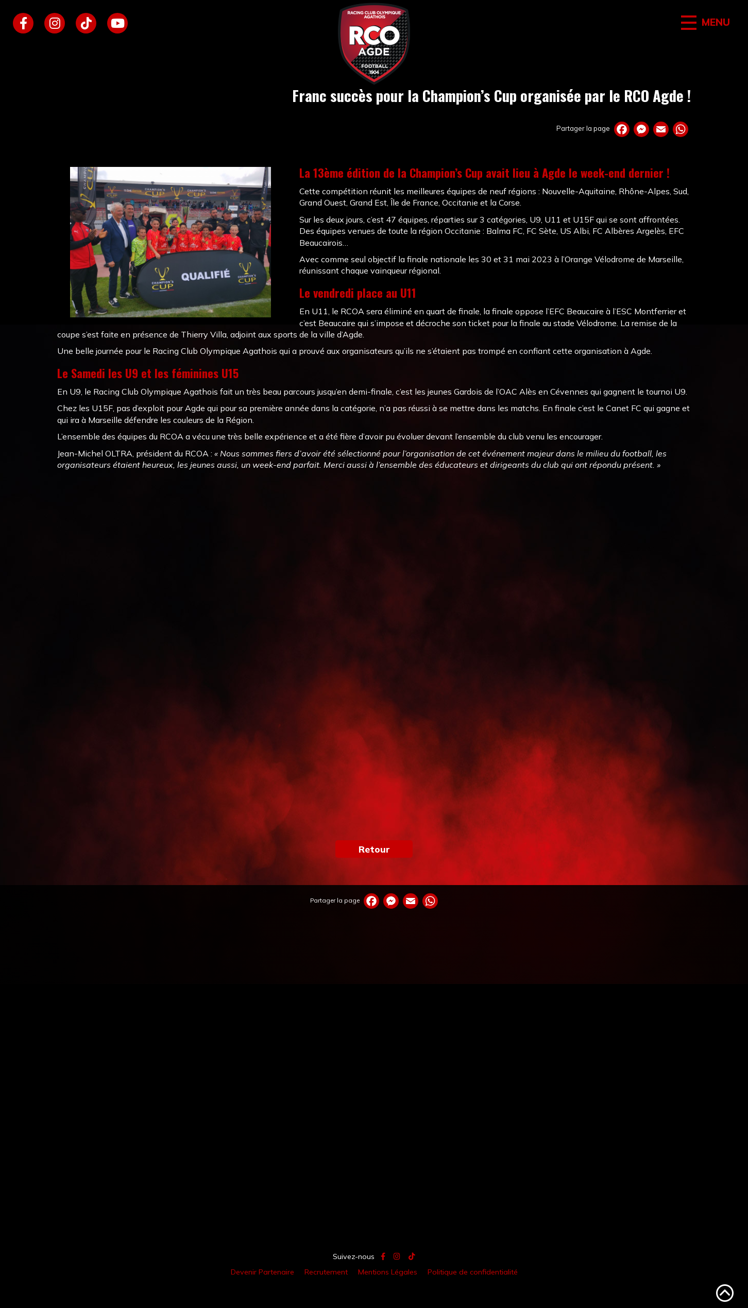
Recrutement (326, 1272)
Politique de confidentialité (473, 1272)
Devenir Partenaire (262, 1272)
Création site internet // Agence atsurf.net (374, 1296)
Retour (374, 849)
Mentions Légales (387, 1272)
